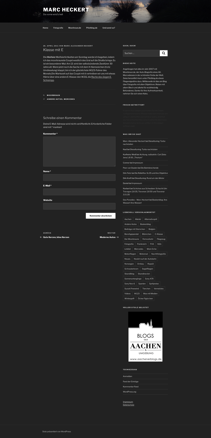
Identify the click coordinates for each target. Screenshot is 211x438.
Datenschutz (128, 405)
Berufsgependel (131, 234)
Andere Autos (55, 99)
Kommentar (50, 133)
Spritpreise (154, 283)
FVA (152, 244)
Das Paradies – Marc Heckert (136, 200)
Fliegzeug (161, 239)
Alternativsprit (150, 219)
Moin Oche (151, 249)
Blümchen (146, 234)
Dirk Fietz (127, 173)
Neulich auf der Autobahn (145, 259)
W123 (137, 293)
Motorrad (144, 254)
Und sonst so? (109, 28)
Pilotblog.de (91, 28)
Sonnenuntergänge (132, 278)
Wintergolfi (129, 298)
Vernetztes (159, 288)
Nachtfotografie (158, 254)
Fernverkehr (148, 239)
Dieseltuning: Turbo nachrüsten (143, 149)
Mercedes (69, 99)
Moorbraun (53, 95)
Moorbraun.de (74, 28)
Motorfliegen (130, 254)
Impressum (138, 163)
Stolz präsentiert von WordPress (56, 431)
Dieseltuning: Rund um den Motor (149, 178)
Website (47, 200)
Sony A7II (149, 278)
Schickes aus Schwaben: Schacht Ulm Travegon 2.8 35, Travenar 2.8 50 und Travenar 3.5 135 (145, 191)
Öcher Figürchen (145, 298)
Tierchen (146, 288)
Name (47, 171)
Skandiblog (129, 273)
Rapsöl (151, 264)
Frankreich (142, 244)
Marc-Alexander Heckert (78, 46)
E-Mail (47, 185)
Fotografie (58, 28)
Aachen (127, 219)
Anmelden (127, 376)
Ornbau (140, 264)
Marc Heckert (66, 10)
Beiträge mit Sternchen (134, 229)
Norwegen (129, 264)
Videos (127, 293)
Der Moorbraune (131, 239)
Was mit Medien (150, 293)
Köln (159, 244)
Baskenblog (145, 224)
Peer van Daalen (130, 168)
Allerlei (138, 219)
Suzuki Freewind (131, 288)
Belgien (152, 229)
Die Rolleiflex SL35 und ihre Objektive (151, 173)
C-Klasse (159, 234)
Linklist (127, 249)
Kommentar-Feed (130, 386)
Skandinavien (144, 273)
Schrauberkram (131, 269)
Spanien (142, 283)
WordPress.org (129, 391)
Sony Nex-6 (129, 283)
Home (45, 28)
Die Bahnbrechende (149, 168)
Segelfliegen (147, 269)
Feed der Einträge (130, 381)
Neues (127, 259)
